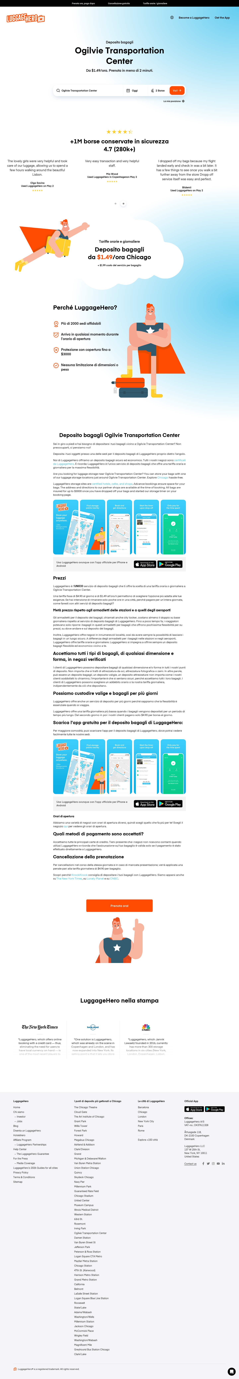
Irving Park (80, 1228)
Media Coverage (26, 1163)
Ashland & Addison (84, 1144)
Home (16, 1107)
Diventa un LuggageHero (27, 1130)
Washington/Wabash (85, 1340)
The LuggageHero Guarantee (33, 1153)
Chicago (162, 477)
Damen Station (82, 1237)
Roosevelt (79, 1302)
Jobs (19, 1121)
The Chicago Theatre (85, 1107)
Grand (77, 1153)
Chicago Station (83, 1265)
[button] (232, 1372)
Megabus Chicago (84, 1139)
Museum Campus (83, 1205)
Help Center (20, 1149)
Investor (21, 1116)
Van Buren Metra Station (87, 1163)
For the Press (20, 1158)
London (142, 1116)
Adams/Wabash (83, 1312)
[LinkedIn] (223, 1164)
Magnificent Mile (83, 1344)
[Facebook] (203, 1164)
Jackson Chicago (83, 1326)
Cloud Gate (80, 1112)
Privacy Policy (20, 1172)
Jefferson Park (82, 1247)
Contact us (190, 1163)
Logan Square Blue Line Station (91, 1298)
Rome (141, 1130)
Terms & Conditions (24, 1177)
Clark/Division (81, 1149)
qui (66, 826)
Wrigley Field (81, 1335)
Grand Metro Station (85, 1279)
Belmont (78, 1289)
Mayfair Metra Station (85, 1261)
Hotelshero (19, 1135)
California (79, 1284)
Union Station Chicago (86, 1167)
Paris (140, 1125)
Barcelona (143, 1107)
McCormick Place (84, 1330)
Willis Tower (80, 1125)
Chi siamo (18, 1112)
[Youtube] (218, 1164)
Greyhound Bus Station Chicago (92, 1349)
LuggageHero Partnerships (31, 1144)
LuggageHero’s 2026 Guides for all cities (35, 1167)
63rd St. (78, 1219)
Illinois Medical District (86, 1209)
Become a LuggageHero (194, 17)
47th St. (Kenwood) (84, 1270)
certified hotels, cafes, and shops (112, 483)
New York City (146, 1121)
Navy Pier (79, 1181)
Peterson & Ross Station (87, 1251)
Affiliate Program (22, 1139)
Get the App (222, 17)
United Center (81, 1200)
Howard (78, 1135)
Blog (15, 1125)
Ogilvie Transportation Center (90, 1233)
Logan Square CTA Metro (88, 1256)
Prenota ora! (119, 906)
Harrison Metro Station (86, 1275)
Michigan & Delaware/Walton (90, 1158)
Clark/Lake (80, 1354)
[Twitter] (208, 1164)
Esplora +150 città (148, 1139)
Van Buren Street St (85, 1242)
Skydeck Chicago (84, 1177)
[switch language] (172, 17)
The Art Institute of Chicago (89, 1116)
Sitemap (17, 1181)
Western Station (83, 1214)
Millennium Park (82, 1186)
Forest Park (80, 1130)
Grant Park (80, 1121)
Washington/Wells (84, 1316)
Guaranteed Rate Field (86, 1191)
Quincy (78, 1172)
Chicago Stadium (83, 1195)
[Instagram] (213, 1164)
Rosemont (79, 1223)
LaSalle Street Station (86, 1293)
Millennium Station (84, 1321)
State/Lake (80, 1307)
